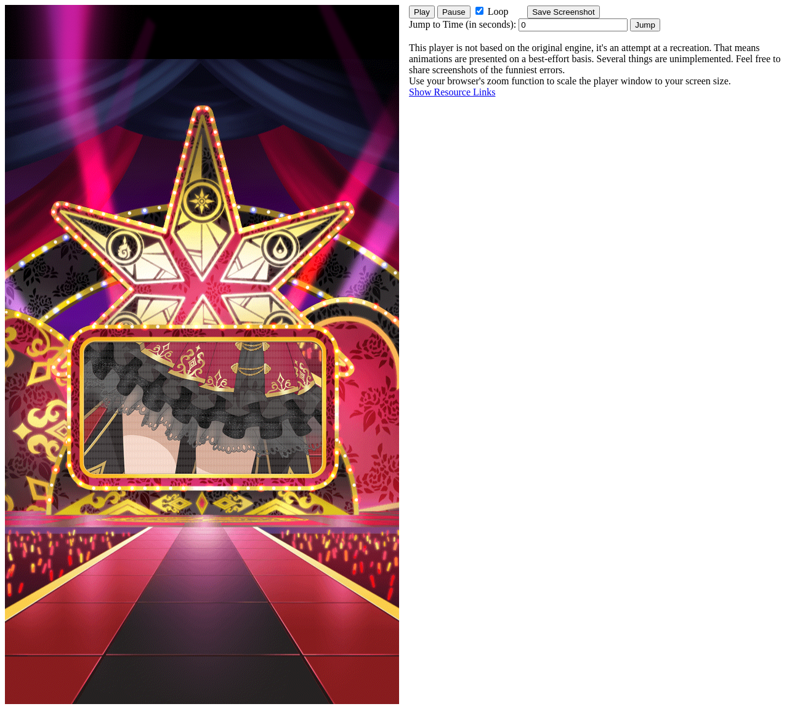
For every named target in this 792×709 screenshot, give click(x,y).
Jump (645, 25)
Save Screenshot (563, 12)
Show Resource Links (452, 92)
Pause (454, 12)
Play (422, 12)
